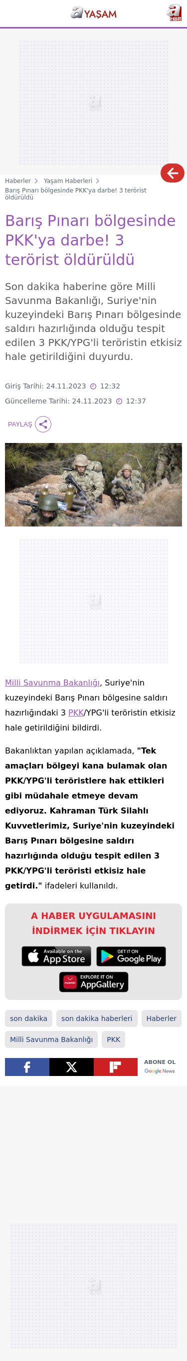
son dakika (28, 1018)
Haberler (18, 181)
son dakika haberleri (96, 1018)
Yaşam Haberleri (68, 181)
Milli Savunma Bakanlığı (52, 683)
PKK (76, 713)
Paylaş (29, 424)
